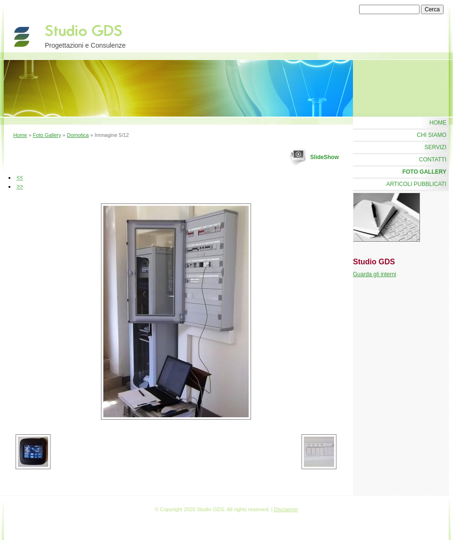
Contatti (432, 159)
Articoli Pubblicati (416, 184)
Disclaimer (286, 509)
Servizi (435, 147)
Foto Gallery (47, 135)
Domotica (78, 135)
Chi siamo (431, 135)
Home (20, 135)
